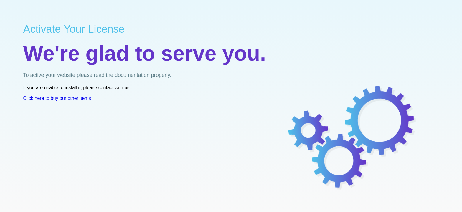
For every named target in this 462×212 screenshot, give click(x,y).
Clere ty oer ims (57, 98)
